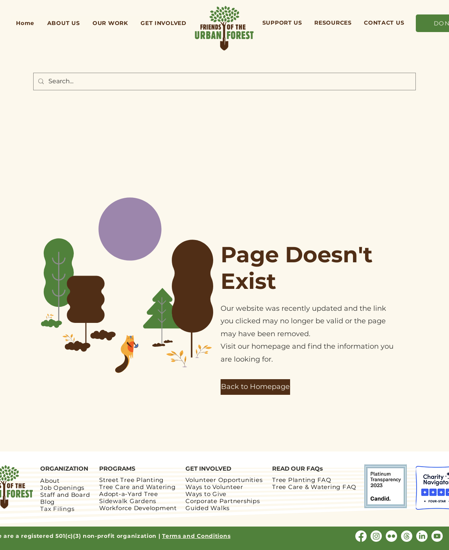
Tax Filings (57, 508)
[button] (63, 23)
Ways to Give (205, 494)
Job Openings (62, 487)
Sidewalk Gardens (127, 501)
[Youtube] (437, 536)
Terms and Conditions (196, 535)
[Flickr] (391, 536)
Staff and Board (65, 494)
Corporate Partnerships (222, 501)
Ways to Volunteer (214, 487)
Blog (47, 501)
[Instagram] (376, 536)
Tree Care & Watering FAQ (315, 487)
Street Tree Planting (131, 480)
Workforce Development (138, 508)
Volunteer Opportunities (223, 480)
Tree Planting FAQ (301, 480)
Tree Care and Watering (137, 487)
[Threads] (406, 536)
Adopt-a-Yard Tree (128, 494)
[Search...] (223, 81)
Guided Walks (207, 508)
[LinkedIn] (422, 536)
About (50, 480)
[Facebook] (361, 536)
